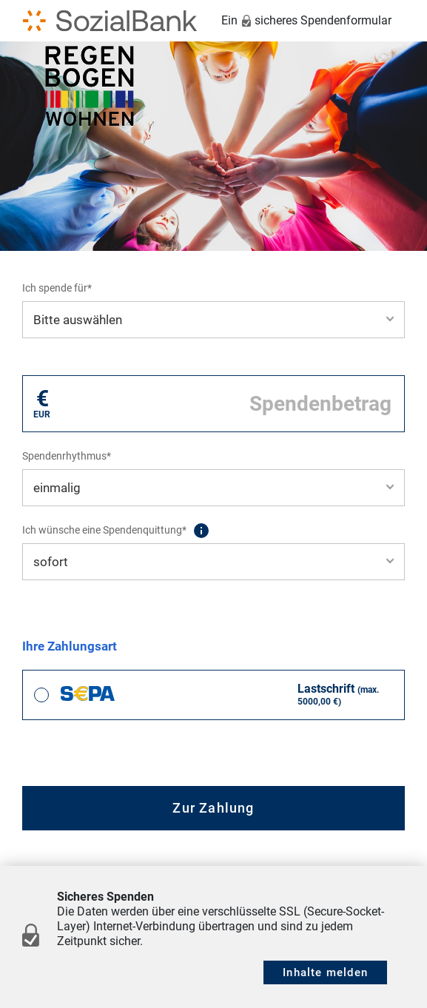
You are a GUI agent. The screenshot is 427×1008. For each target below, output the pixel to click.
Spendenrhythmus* (66, 456)
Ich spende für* (57, 288)
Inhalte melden (325, 972)
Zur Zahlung (213, 808)
